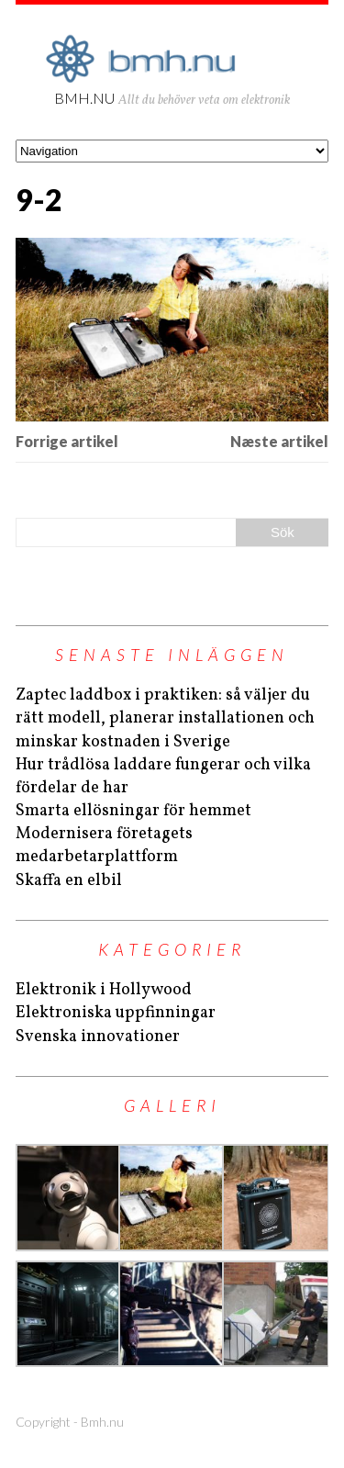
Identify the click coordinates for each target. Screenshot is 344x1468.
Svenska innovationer (98, 1036)
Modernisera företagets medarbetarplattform (104, 845)
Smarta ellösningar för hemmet (133, 811)
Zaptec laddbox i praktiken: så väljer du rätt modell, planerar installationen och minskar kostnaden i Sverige (165, 718)
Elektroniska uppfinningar (116, 1013)
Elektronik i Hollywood (104, 990)
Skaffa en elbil (69, 880)
